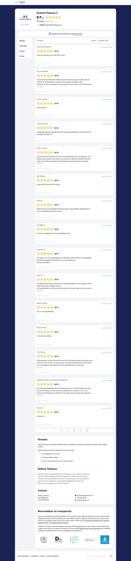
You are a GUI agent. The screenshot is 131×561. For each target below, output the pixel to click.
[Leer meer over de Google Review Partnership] (89, 539)
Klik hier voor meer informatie (90, 529)
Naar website (25, 24)
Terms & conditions (53, 556)
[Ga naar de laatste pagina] (87, 430)
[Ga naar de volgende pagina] (80, 430)
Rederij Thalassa (46, 13)
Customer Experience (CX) (94, 521)
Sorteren (94, 40)
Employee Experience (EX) (59, 523)
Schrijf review (48, 21)
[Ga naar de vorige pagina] (67, 430)
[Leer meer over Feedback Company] (74, 539)
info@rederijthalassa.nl (85, 495)
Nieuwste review (104, 40)
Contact (42, 556)
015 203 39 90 (81, 498)
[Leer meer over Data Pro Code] (43, 539)
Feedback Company (100, 556)
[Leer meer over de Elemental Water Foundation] (104, 539)
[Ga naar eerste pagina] (61, 430)
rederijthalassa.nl (83, 500)
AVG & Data (34, 556)
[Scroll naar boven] (111, 556)
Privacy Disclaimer (23, 556)
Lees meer (40, 86)
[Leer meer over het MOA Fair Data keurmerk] (59, 539)
